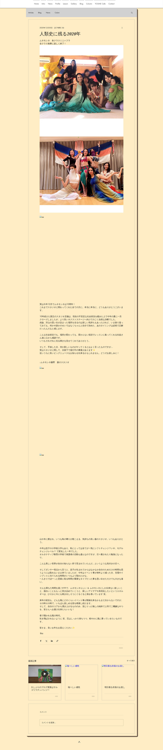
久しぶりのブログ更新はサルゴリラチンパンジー (44, 688)
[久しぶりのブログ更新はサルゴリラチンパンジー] (44, 674)
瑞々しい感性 (74, 687)
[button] (73, 3)
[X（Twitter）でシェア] (46, 641)
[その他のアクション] (122, 27)
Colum (57, 13)
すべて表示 (131, 661)
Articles (31, 13)
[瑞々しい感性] (81, 674)
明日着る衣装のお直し (115, 687)
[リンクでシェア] (57, 641)
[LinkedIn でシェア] (52, 641)
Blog (39, 13)
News (48, 13)
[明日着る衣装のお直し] (118, 674)
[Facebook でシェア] (41, 641)
